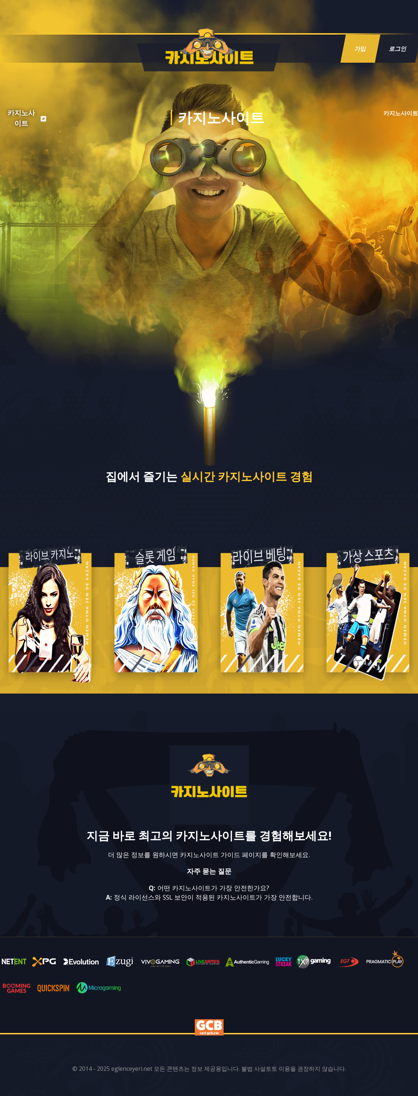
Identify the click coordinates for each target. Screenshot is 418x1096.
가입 (360, 49)
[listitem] (25, 119)
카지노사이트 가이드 (210, 854)
